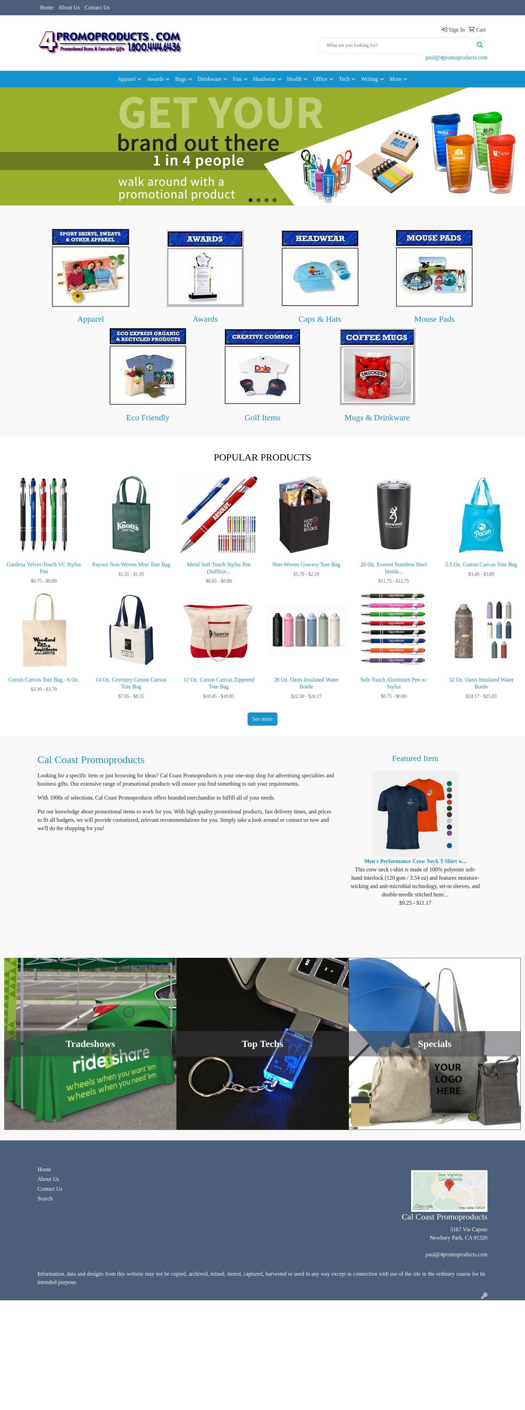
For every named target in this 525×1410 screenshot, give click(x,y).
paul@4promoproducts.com (456, 57)
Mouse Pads (434, 318)
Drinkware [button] (209, 79)
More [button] (396, 79)
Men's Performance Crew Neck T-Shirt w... (415, 861)
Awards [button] (155, 79)
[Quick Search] (395, 45)
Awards (205, 318)
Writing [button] (369, 79)
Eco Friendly (148, 417)
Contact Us (97, 7)
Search (45, 1198)
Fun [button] (237, 79)
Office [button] (320, 79)
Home (46, 7)
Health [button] (294, 79)
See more (262, 719)
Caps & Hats (320, 318)
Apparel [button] (127, 79)
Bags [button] (180, 79)
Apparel (90, 318)
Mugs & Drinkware (377, 417)
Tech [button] (344, 79)
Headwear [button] (264, 79)
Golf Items (262, 417)
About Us (69, 7)
